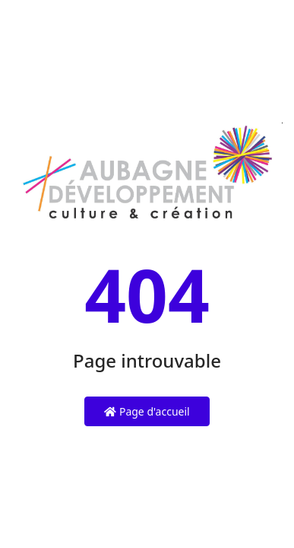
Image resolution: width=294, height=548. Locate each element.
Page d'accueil (146, 411)
